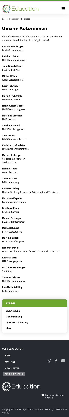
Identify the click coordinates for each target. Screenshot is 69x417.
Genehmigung (14, 316)
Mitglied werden (14, 373)
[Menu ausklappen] (63, 8)
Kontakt (10, 362)
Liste (8, 328)
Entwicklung (13, 311)
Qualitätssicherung (17, 322)
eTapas (27, 19)
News (8, 355)
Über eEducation (12, 348)
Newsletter (12, 368)
